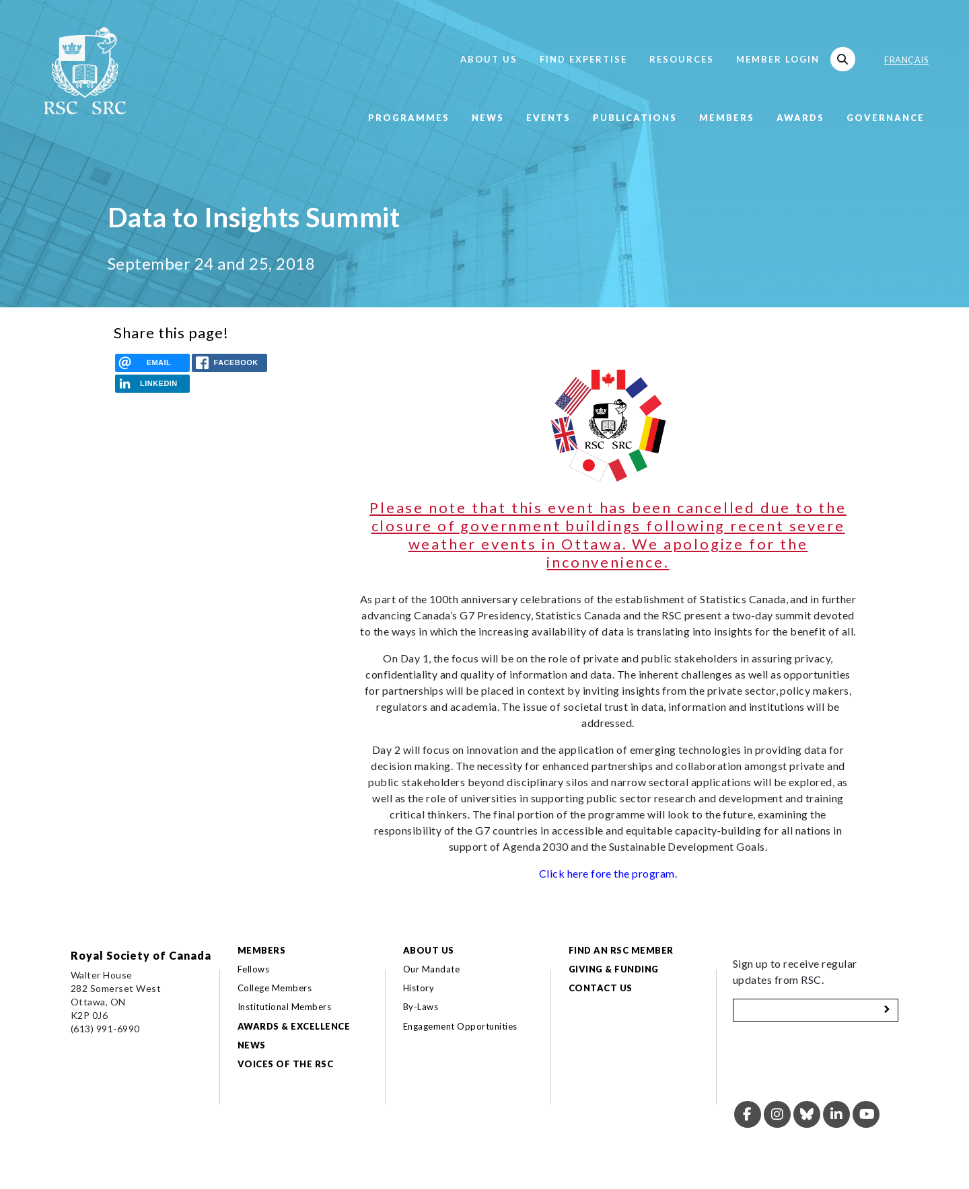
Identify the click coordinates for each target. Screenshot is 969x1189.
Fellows (253, 969)
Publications (635, 117)
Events (548, 117)
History (418, 988)
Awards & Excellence (294, 1026)
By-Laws (420, 1006)
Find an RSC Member (621, 950)
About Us (488, 59)
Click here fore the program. (608, 873)
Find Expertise (583, 59)
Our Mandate (431, 969)
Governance (886, 117)
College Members (275, 988)
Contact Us (601, 988)
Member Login (778, 59)
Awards (800, 117)
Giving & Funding (614, 969)
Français (906, 59)
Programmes (409, 117)
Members (726, 117)
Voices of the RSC (285, 1064)
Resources (681, 59)
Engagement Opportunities (460, 1026)
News (488, 117)
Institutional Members (284, 1006)
